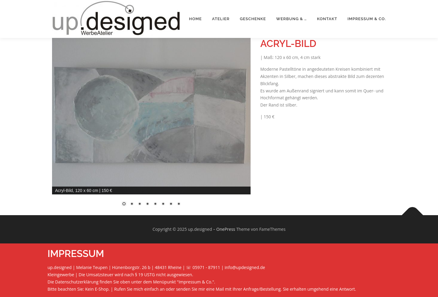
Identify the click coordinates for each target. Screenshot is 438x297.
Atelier (221, 19)
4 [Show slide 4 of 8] (147, 204)
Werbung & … (291, 19)
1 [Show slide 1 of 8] (124, 204)
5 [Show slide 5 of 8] (155, 204)
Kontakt (327, 19)
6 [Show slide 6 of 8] (163, 204)
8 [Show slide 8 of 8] (178, 204)
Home (195, 19)
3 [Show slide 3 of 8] (139, 204)
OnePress (225, 229)
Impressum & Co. (366, 19)
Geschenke (253, 19)
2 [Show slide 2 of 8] (131, 204)
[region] (151, 126)
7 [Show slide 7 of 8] (171, 204)
